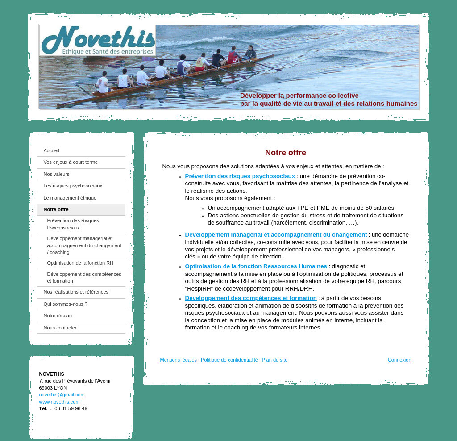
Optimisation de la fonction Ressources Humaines (256, 266)
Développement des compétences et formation (251, 298)
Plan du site (274, 359)
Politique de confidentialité (229, 359)
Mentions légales (178, 359)
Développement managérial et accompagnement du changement (276, 234)
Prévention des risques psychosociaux (240, 176)
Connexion (399, 359)
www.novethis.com (59, 401)
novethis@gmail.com (62, 394)
